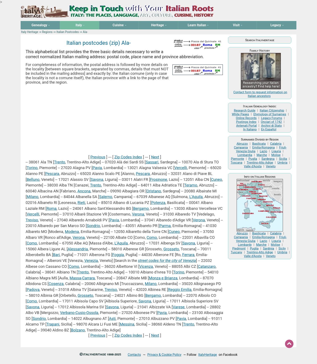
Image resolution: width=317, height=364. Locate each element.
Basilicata (259, 144)
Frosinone (158, 179)
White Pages (240, 114)
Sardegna (268, 159)
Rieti (81, 202)
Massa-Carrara (82, 278)
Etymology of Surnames (269, 114)
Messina (127, 324)
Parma (165, 225)
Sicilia (283, 159)
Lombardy (245, 245)
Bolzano (78, 330)
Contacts (134, 355)
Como (152, 237)
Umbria (282, 162)
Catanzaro (207, 266)
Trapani (52, 324)
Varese (178, 307)
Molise (276, 155)
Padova (33, 289)
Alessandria (78, 249)
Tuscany (236, 252)
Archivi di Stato (271, 125)
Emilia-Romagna (263, 147)
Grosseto (171, 249)
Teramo (190, 185)
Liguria (276, 151)
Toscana (236, 162)
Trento (59, 162)
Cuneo (216, 179)
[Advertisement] (125, 119)
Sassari (152, 162)
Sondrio (93, 225)
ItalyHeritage (207, 355)
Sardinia (268, 248)
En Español (268, 129)
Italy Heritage (29, 32)
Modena (72, 231)
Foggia (118, 254)
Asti (112, 318)
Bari (56, 254)
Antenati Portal (246, 125)
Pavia (97, 168)
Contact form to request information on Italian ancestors (260, 94)
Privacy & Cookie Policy (164, 355)
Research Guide (244, 110)
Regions (47, 32)
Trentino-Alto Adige (260, 162)
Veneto (271, 166)
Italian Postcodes (67, 32)
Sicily (282, 248)
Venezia (91, 260)
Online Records (246, 118)
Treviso (32, 220)
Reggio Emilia (179, 289)
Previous (97, 157)
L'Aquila (196, 196)
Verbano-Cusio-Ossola (79, 312)
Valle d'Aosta (252, 166)
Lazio (263, 151)
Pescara (52, 173)
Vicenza (146, 266)
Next (155, 157)
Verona (138, 214)
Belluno (33, 179)
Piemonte (237, 159)
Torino (32, 168)
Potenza (158, 202)
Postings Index (246, 122)
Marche (262, 155)
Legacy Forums (271, 118)
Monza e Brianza (163, 278)
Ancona (83, 191)
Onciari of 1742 (271, 122)
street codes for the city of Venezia (167, 260)
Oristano (153, 191)
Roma (51, 208)
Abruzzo (242, 144)
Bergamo (141, 208)
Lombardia (244, 155)
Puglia (252, 159)
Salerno (105, 196)
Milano (32, 196)
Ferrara (188, 254)
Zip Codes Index (128, 157)
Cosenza (56, 283)
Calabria (275, 144)
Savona (97, 179)
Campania (241, 147)
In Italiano (250, 129)
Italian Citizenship (272, 110)
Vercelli (180, 168)
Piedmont (238, 248)
